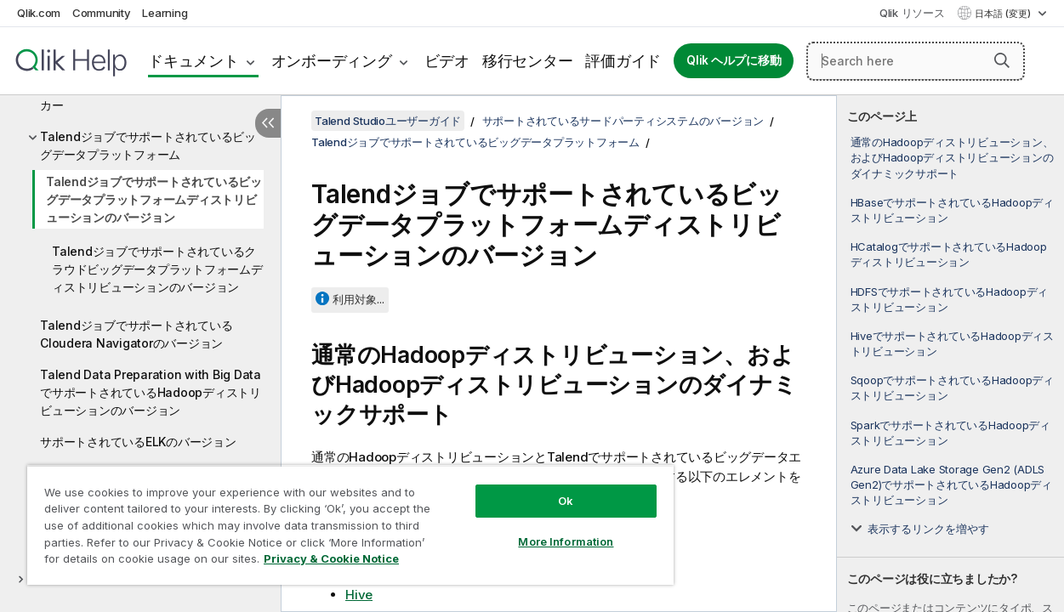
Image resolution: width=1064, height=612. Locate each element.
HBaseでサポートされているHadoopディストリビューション (952, 210)
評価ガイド (623, 61)
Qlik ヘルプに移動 (733, 60)
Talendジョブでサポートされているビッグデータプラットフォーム (148, 145)
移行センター (527, 61)
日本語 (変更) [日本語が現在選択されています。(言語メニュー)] (1004, 14)
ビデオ (446, 61)
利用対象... (358, 299)
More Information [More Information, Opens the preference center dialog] (541, 529)
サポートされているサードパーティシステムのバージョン (623, 121)
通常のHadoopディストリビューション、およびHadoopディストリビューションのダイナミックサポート (952, 157)
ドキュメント (193, 61)
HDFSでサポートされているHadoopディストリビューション (950, 299)
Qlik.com (38, 13)
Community (101, 13)
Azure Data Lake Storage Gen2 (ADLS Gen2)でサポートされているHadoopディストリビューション (951, 484)
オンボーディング (331, 61)
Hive (359, 594)
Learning (164, 13)
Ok (541, 488)
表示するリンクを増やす (928, 529)
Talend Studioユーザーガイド (388, 121)
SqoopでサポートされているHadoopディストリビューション (952, 387)
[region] (336, 518)
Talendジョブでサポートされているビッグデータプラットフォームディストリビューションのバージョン (154, 199)
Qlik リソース (912, 13)
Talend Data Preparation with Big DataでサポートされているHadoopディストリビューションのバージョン (150, 392)
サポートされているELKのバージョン (138, 441)
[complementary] (950, 353)
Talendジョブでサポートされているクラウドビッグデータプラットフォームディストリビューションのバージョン (157, 269)
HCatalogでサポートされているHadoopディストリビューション (949, 254)
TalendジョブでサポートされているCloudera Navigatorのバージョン (136, 334)
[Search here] (915, 61)
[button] (1002, 60)
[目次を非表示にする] (268, 123)
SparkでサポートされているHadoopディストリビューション (950, 432)
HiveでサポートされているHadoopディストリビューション (952, 343)
